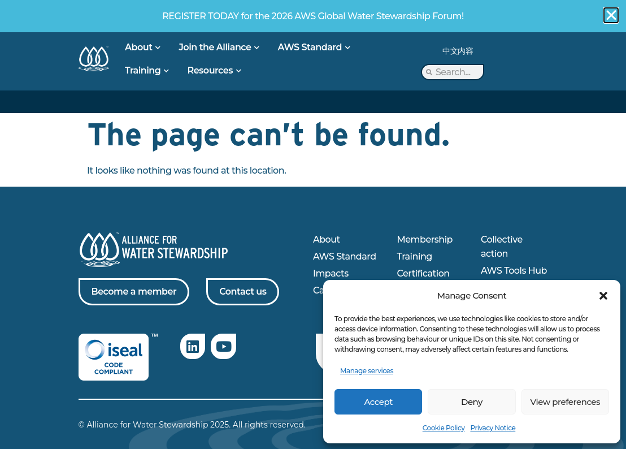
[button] (603, 295)
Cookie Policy (444, 428)
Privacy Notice (492, 428)
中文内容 (457, 51)
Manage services (366, 370)
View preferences (565, 401)
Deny (471, 401)
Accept (378, 401)
